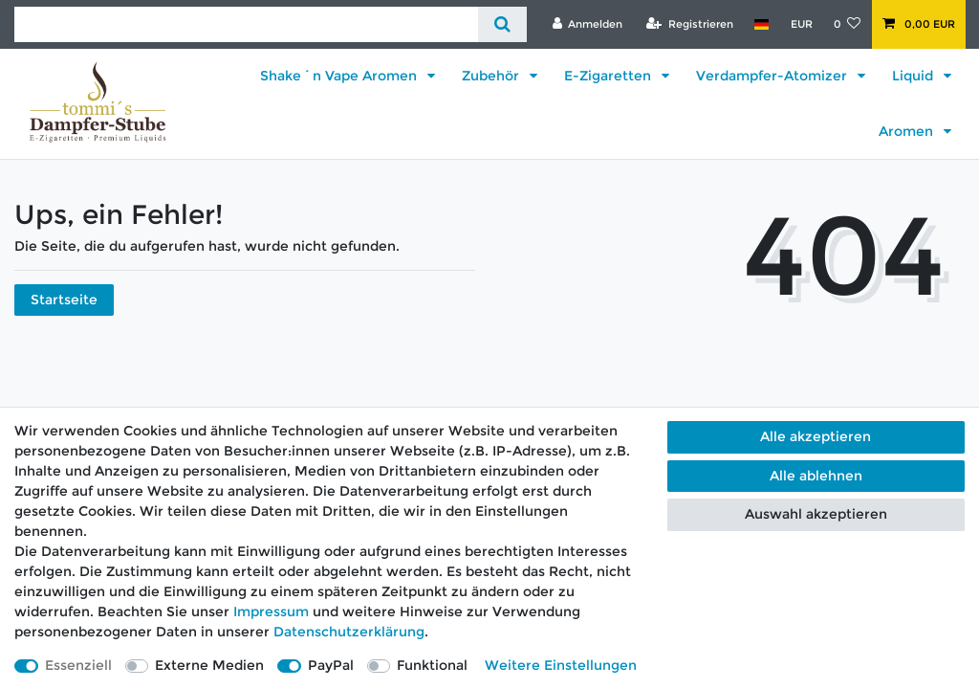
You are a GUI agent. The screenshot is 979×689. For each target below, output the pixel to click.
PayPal (331, 665)
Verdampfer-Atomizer (773, 75)
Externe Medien (209, 665)
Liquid (914, 75)
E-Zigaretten (609, 75)
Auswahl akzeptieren (816, 513)
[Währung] (800, 24)
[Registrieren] (690, 24)
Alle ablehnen (816, 475)
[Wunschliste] (847, 24)
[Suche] (502, 24)
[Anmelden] (587, 24)
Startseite (64, 299)
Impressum (271, 611)
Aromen (908, 131)
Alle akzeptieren (815, 436)
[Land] (761, 24)
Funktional (432, 665)
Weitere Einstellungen (561, 665)
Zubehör (492, 75)
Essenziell (78, 665)
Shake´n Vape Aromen (340, 75)
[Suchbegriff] (246, 24)
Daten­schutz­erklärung (348, 631)
